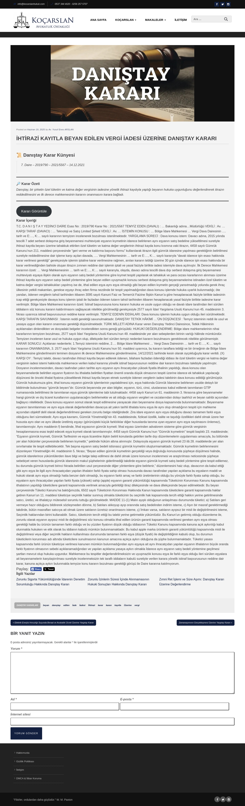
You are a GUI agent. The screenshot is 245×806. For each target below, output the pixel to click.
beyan (46, 605)
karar (100, 605)
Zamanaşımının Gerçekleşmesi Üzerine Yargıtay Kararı (204, 622)
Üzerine (128, 605)
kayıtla (118, 605)
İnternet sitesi (20, 714)
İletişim (181, 19)
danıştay (56, 605)
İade (74, 605)
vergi (137, 605)
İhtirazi (91, 605)
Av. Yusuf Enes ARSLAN (61, 129)
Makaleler (155, 19)
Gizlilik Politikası (25, 761)
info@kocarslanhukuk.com (29, 4)
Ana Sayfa (98, 19)
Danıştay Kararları (27, 605)
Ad (14, 699)
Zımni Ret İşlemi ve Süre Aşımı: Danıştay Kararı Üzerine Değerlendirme (191, 582)
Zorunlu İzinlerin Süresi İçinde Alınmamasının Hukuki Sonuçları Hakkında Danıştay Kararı (118, 582)
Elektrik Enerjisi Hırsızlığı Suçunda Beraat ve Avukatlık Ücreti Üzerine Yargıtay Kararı (54, 622)
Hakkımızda (22, 752)
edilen (66, 605)
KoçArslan (125, 19)
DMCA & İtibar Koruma (29, 778)
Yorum (16, 648)
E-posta (126, 699)
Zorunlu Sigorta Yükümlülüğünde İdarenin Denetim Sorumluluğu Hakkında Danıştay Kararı (50, 582)
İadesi (82, 605)
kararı (109, 605)
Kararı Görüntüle (34, 211)
